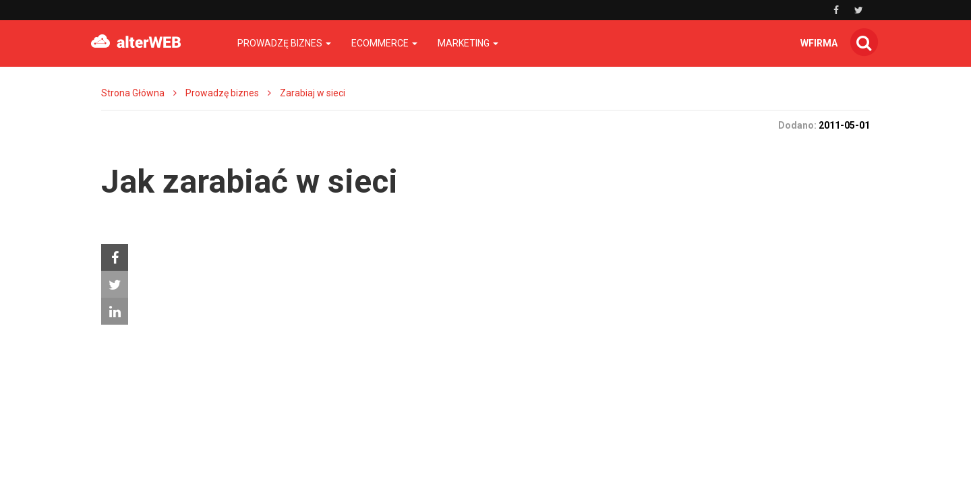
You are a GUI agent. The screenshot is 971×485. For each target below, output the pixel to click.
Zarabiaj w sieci (312, 93)
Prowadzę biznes (222, 93)
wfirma (818, 43)
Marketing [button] (468, 43)
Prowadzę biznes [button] (284, 43)
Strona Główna (133, 93)
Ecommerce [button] (384, 43)
